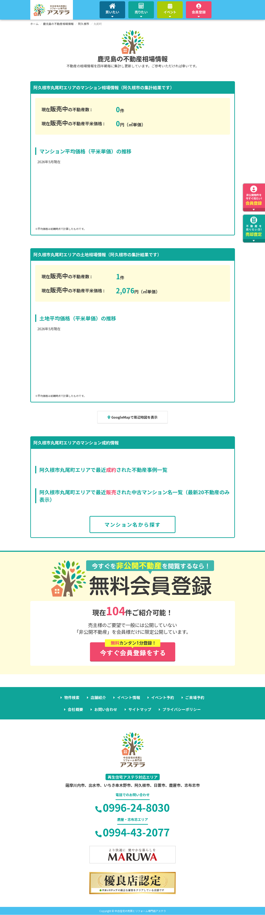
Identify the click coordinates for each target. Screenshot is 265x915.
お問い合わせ (105, 709)
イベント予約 (162, 697)
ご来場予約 (194, 697)
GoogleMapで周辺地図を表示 (133, 417)
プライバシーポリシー (181, 709)
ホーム (34, 24)
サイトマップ (139, 709)
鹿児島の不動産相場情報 (58, 24)
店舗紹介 (98, 697)
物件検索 (72, 697)
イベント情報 (128, 697)
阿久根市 (83, 24)
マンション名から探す (132, 524)
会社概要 (76, 709)
